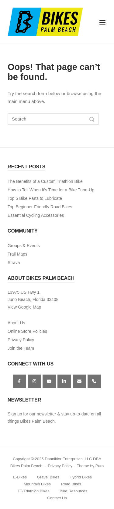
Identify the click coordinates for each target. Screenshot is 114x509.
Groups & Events (24, 245)
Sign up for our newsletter (32, 413)
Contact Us (57, 498)
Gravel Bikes (48, 477)
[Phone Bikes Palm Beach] (94, 381)
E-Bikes (20, 477)
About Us (16, 322)
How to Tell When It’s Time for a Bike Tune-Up (51, 189)
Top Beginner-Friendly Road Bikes (40, 206)
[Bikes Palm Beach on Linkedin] (64, 381)
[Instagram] (34, 381)
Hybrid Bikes (81, 477)
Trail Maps (17, 254)
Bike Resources (73, 491)
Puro (99, 466)
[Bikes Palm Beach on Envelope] (79, 381)
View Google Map (24, 307)
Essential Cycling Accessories (36, 215)
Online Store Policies (27, 331)
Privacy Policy (21, 339)
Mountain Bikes (37, 484)
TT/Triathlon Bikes (34, 491)
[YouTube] (49, 381)
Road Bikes (71, 484)
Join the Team (21, 348)
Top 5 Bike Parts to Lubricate (35, 198)
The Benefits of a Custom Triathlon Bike (45, 181)
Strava (14, 262)
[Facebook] (19, 381)
